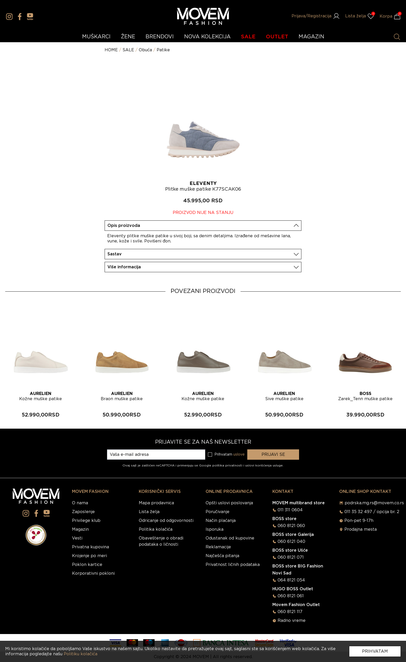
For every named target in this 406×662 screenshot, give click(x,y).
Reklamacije (218, 547)
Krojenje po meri (89, 556)
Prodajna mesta (360, 529)
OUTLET (277, 36)
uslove (239, 454)
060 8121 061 (291, 596)
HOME (111, 50)
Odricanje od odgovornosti (166, 521)
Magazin (80, 529)
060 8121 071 (291, 557)
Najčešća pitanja (222, 556)
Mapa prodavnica (156, 503)
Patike (163, 50)
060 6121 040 (291, 541)
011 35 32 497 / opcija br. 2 (371, 512)
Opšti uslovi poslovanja (229, 503)
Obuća (145, 50)
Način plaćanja (221, 521)
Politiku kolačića (80, 654)
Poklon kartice (87, 565)
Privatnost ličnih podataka (233, 565)
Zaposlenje (83, 512)
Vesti (77, 538)
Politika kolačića (155, 529)
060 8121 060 (291, 526)
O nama (80, 503)
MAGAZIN (311, 36)
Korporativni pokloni (93, 573)
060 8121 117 (290, 612)
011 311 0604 (290, 510)
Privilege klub (86, 521)
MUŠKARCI (96, 36)
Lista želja (149, 512)
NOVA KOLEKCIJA (207, 36)
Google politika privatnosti (221, 465)
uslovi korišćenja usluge (264, 465)
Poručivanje (217, 512)
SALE (248, 36)
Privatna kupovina (90, 547)
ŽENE (128, 36)
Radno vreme (292, 620)
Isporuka (214, 529)
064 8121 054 (291, 580)
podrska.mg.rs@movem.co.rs (374, 503)
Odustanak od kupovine (230, 538)
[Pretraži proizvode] (397, 36)
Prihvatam (375, 651)
